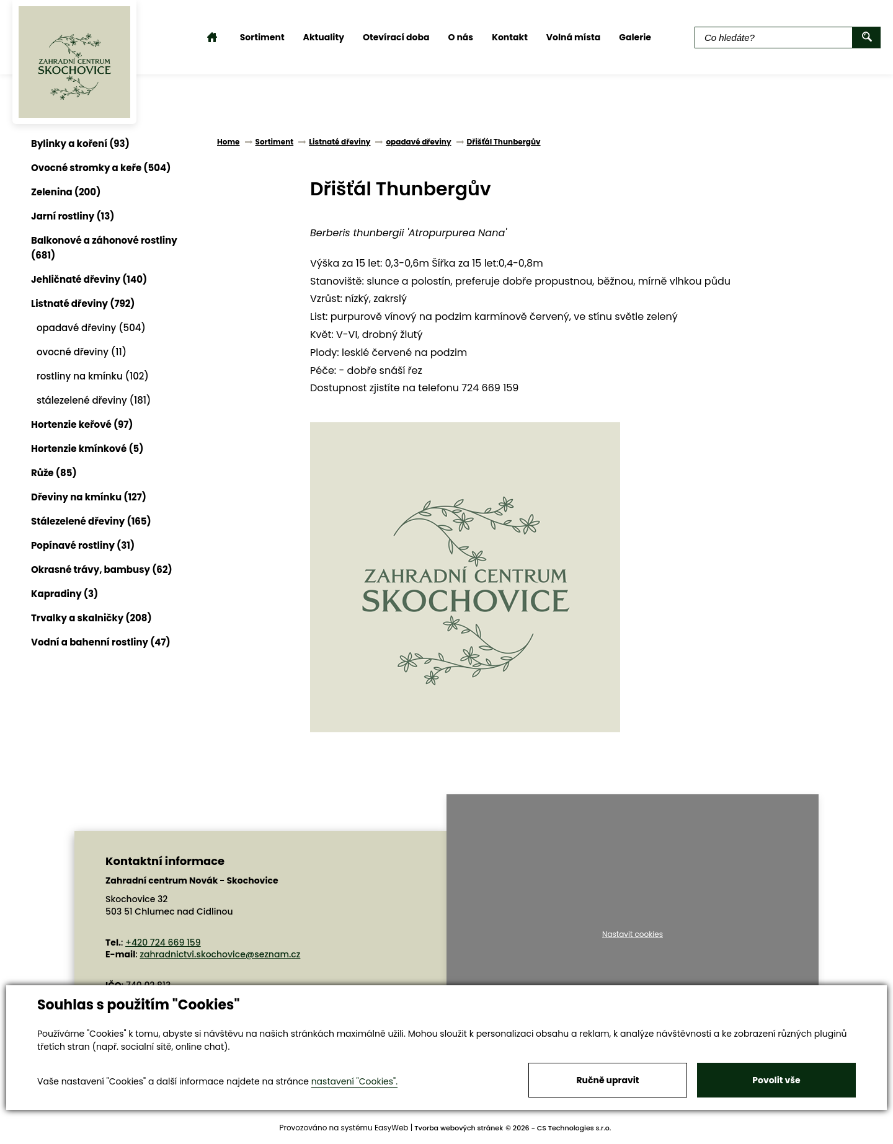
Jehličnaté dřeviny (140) (89, 279)
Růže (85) (54, 472)
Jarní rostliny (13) (72, 216)
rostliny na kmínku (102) (93, 376)
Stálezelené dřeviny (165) (91, 521)
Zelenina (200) (65, 191)
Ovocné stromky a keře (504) (101, 167)
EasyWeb (392, 1127)
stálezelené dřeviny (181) (94, 400)
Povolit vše (776, 1080)
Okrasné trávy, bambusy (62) (101, 569)
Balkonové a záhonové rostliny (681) (104, 248)
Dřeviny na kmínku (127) (88, 496)
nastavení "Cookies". (354, 1081)
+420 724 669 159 (163, 942)
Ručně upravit (607, 1080)
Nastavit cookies (632, 934)
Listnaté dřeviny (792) (83, 303)
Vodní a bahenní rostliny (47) (101, 642)
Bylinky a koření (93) (80, 143)
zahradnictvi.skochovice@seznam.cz (220, 954)
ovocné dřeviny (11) (82, 351)
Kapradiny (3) (64, 593)
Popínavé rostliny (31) (83, 545)
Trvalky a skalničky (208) (91, 617)
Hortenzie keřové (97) (82, 424)
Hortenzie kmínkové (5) (87, 448)
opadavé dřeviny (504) (91, 327)
